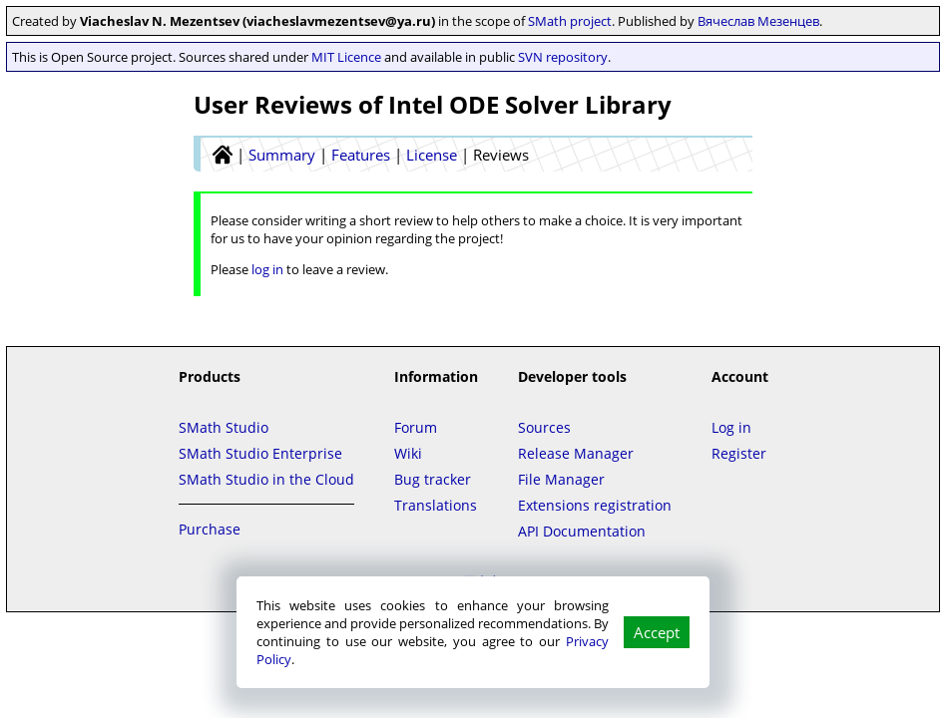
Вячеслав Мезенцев (758, 21)
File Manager (561, 479)
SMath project (570, 21)
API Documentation (582, 531)
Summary (281, 155)
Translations (435, 505)
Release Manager (576, 453)
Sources (544, 427)
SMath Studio (223, 427)
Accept (657, 632)
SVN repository (563, 57)
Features (360, 155)
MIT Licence (346, 57)
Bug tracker (432, 479)
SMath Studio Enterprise (260, 453)
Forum (415, 427)
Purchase (209, 529)
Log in (731, 427)
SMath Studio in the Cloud (266, 479)
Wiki (408, 453)
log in (267, 269)
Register (738, 453)
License (431, 155)
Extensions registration (595, 505)
